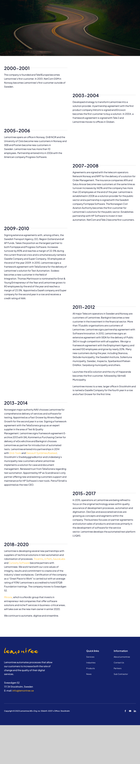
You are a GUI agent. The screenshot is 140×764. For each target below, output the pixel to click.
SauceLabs (59, 558)
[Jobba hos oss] (21, 648)
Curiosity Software (19, 562)
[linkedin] (135, 711)
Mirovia (8, 597)
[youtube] (130, 711)
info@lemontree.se (23, 690)
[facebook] (125, 711)
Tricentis (38, 558)
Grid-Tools (15, 452)
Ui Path (48, 558)
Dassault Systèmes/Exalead (41, 452)
